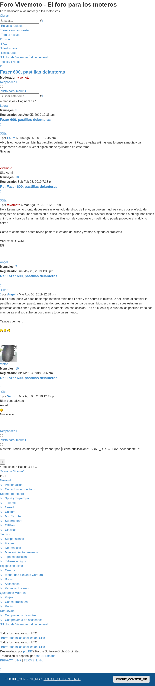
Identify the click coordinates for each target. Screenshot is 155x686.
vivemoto (23, 77)
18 (17, 177)
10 (17, 368)
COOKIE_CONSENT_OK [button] (131, 679)
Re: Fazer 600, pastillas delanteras (28, 187)
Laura (4, 105)
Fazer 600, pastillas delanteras (32, 71)
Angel (4, 262)
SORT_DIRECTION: (116, 449)
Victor (4, 364)
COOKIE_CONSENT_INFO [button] (62, 679)
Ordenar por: (67, 449)
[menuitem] (14, 30)
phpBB (27, 651)
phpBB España (45, 655)
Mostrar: (21, 449)
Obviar (4, 15)
